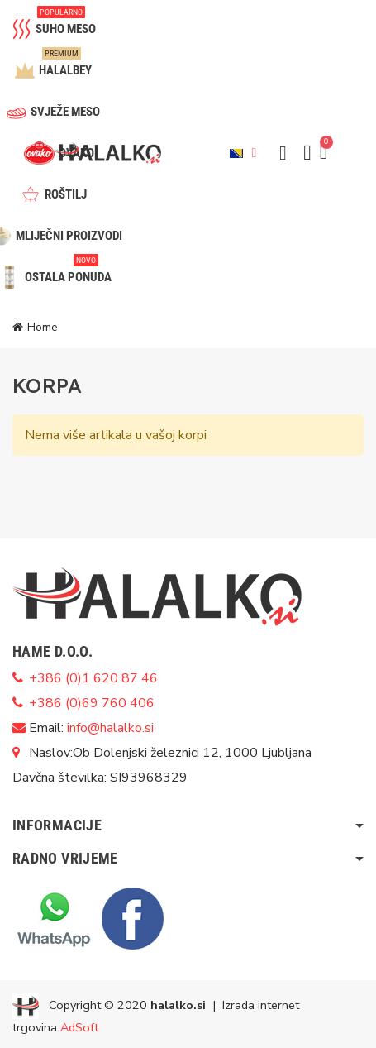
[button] (283, 153)
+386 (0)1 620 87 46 (93, 678)
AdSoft (79, 1027)
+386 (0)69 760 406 (92, 703)
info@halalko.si (110, 728)
